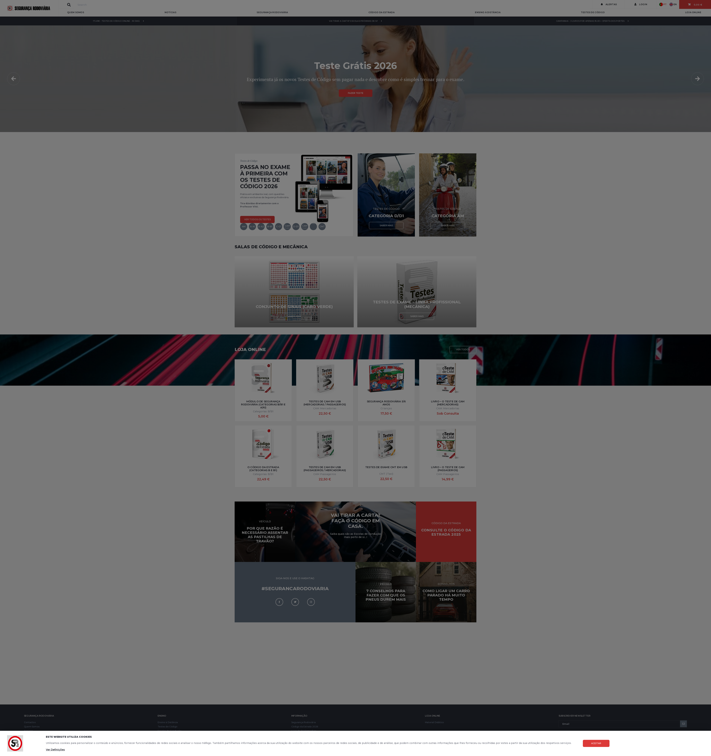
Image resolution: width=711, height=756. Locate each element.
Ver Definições (55, 749)
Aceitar (596, 743)
